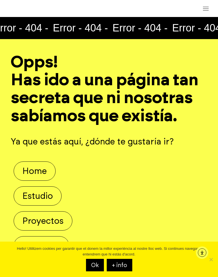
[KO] (211, 259)
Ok (95, 265)
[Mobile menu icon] (205, 8)
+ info (119, 265)
